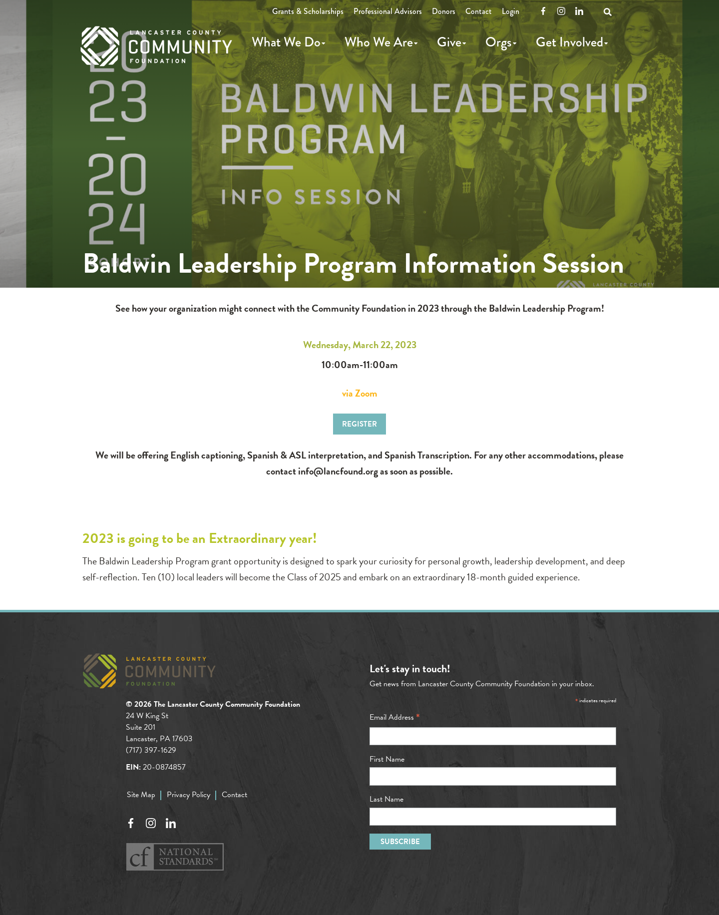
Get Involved (569, 42)
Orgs (498, 42)
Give (449, 42)
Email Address (394, 717)
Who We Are (379, 42)
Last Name (386, 799)
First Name (386, 759)
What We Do (286, 42)
